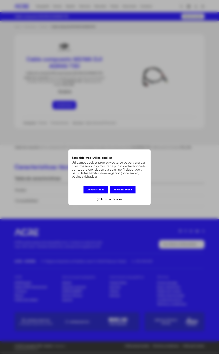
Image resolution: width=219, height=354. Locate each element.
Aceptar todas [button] (95, 189)
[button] (109, 198)
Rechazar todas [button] (122, 189)
